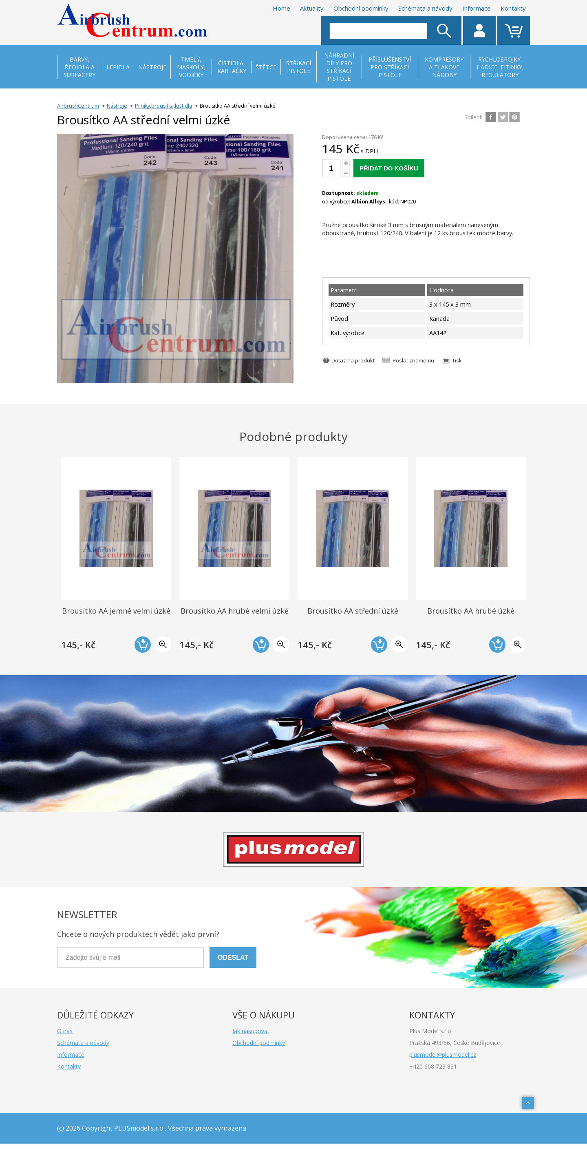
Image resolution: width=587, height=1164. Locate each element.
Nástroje (117, 105)
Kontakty (513, 8)
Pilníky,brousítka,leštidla (163, 105)
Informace (476, 8)
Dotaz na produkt (353, 360)
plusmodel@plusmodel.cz (442, 1054)
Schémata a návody (425, 8)
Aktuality (312, 8)
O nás (65, 1031)
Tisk (457, 360)
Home (281, 8)
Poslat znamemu (413, 360)
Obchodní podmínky (360, 8)
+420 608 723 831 (433, 1066)
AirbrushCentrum (78, 105)
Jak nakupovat (250, 1031)
